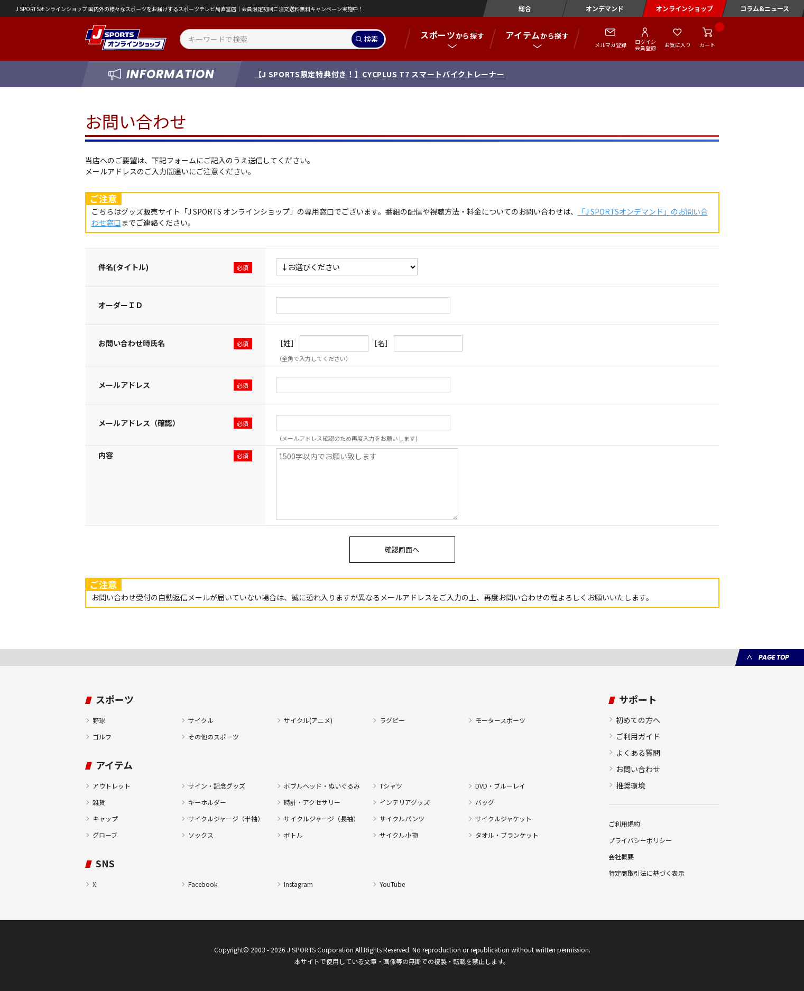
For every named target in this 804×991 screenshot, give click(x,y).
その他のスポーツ (213, 736)
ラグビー (392, 720)
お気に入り (677, 45)
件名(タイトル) (123, 267)
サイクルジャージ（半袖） (226, 818)
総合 (525, 8)
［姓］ (287, 343)
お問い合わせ (638, 769)
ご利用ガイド (638, 736)
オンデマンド (605, 8)
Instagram (298, 883)
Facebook (202, 883)
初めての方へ (638, 720)
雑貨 (99, 802)
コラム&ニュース (764, 8)
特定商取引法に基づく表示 (646, 872)
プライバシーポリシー (640, 840)
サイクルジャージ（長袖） (321, 818)
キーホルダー (207, 802)
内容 (105, 455)
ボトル (293, 834)
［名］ (381, 343)
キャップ (105, 818)
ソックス (201, 834)
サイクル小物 (399, 834)
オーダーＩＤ (120, 305)
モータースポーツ (500, 720)
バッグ (484, 802)
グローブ (105, 834)
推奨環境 (630, 785)
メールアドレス (124, 384)
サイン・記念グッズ (216, 785)
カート (707, 45)
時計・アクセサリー (312, 802)
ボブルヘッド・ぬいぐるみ (322, 785)
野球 (99, 720)
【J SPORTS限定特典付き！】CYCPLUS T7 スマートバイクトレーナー (379, 74)
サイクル (201, 720)
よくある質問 (638, 752)
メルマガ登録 (610, 45)
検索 (371, 39)
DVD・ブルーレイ (500, 785)
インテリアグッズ (405, 802)
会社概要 (621, 856)
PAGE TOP (774, 657)
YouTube (392, 883)
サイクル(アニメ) (308, 720)
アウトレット (112, 785)
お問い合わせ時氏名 (131, 343)
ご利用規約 (624, 823)
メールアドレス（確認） (139, 423)
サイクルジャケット (503, 818)
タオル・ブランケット (507, 834)
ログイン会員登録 (645, 44)
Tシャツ (391, 785)
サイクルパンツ (402, 818)
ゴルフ (102, 736)
